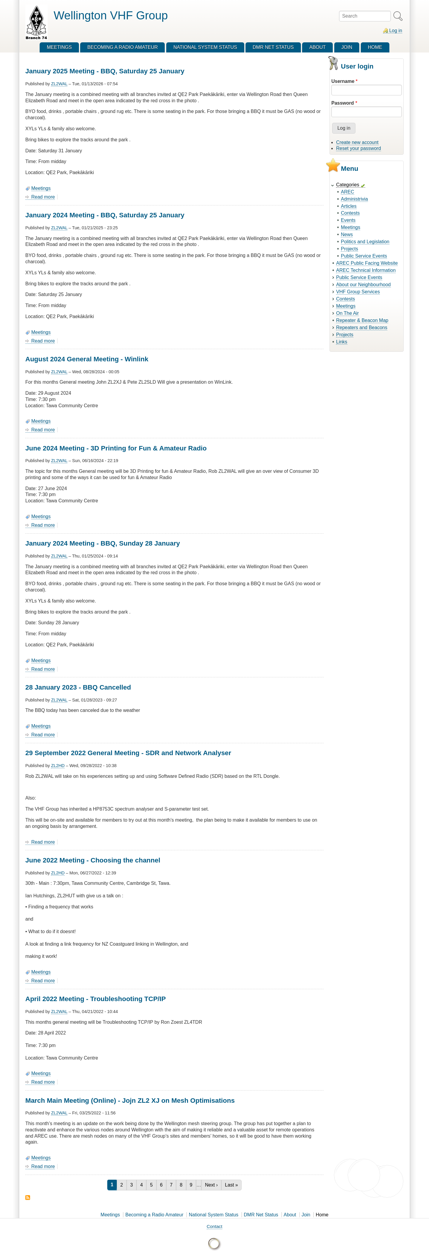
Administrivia (354, 199)
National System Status (213, 1214)
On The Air (347, 313)
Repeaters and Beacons (361, 327)
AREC (347, 191)
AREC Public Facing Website (367, 263)
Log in (395, 30)
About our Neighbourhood (363, 284)
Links (341, 341)
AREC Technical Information (366, 270)
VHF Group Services (358, 291)
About (290, 1214)
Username (342, 81)
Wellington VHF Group (111, 15)
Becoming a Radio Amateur (154, 1214)
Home (322, 1214)
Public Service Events (364, 255)
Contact (214, 1226)
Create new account (357, 142)
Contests (350, 213)
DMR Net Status (261, 1214)
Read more (43, 197)
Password (342, 103)
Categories (347, 184)
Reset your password (358, 148)
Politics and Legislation (365, 241)
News (347, 234)
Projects (349, 248)
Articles (348, 206)
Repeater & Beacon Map (362, 320)
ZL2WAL (59, 83)
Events (348, 220)
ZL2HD (58, 765)
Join (305, 1214)
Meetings (41, 188)
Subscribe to (27, 1197)
